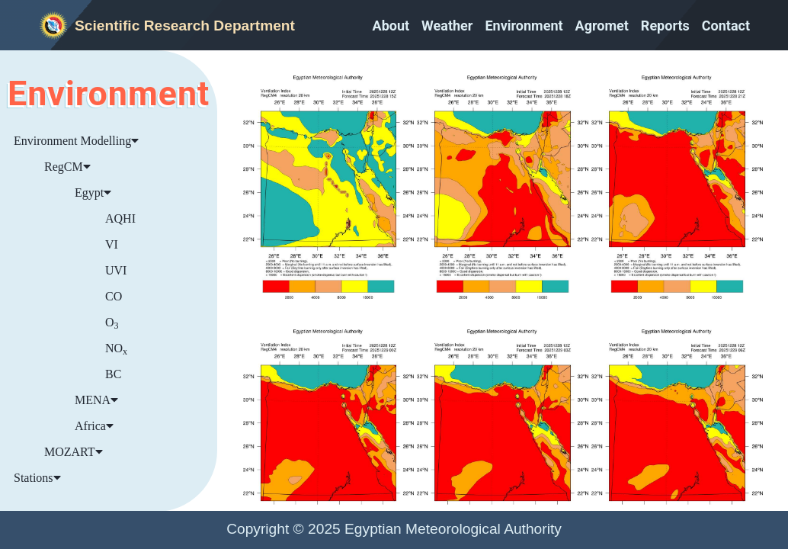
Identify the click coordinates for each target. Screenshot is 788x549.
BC (113, 374)
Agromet (602, 26)
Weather (446, 26)
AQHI (120, 218)
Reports (665, 26)
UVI (116, 270)
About (391, 26)
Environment (523, 26)
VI (111, 244)
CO (113, 296)
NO (116, 349)
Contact (726, 26)
